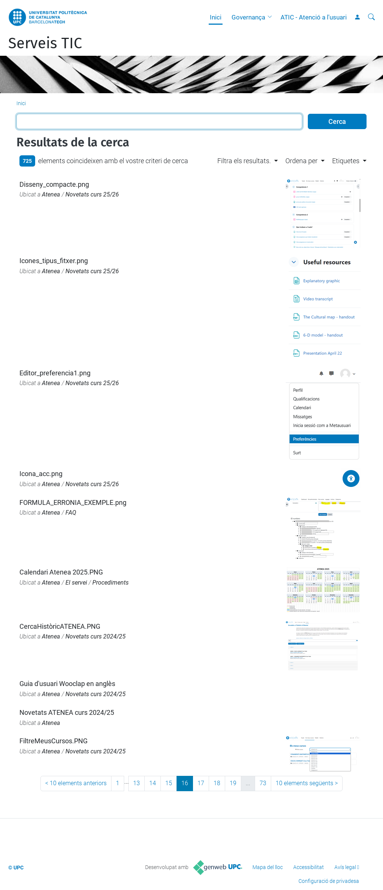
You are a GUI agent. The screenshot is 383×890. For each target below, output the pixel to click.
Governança (248, 17)
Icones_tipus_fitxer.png (53, 261)
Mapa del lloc (267, 867)
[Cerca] (371, 17)
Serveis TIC (45, 43)
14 (152, 783)
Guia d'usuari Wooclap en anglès (67, 684)
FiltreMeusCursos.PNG (53, 741)
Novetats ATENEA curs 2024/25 (66, 712)
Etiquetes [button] (345, 161)
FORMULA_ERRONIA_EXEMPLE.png (72, 502)
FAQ (70, 512)
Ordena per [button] (301, 161)
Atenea (51, 194)
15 (168, 783)
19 (233, 783)
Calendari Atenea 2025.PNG (61, 572)
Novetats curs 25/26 (92, 194)
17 (200, 783)
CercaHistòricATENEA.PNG (59, 626)
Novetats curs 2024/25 (95, 636)
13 (136, 783)
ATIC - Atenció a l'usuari (314, 17)
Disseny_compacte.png (54, 184)
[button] (271, 17)
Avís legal (345, 867)
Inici (215, 17)
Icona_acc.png (40, 474)
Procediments (110, 582)
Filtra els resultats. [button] (244, 161)
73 (263, 783)
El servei (76, 582)
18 (217, 783)
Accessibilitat (308, 867)
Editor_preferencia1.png (55, 373)
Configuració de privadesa (328, 881)
